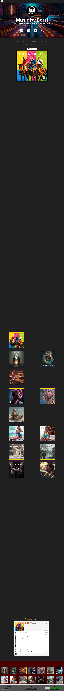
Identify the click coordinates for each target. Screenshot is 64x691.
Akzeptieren (59, 688)
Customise (53, 688)
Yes (2, 0)
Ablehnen (47, 688)
